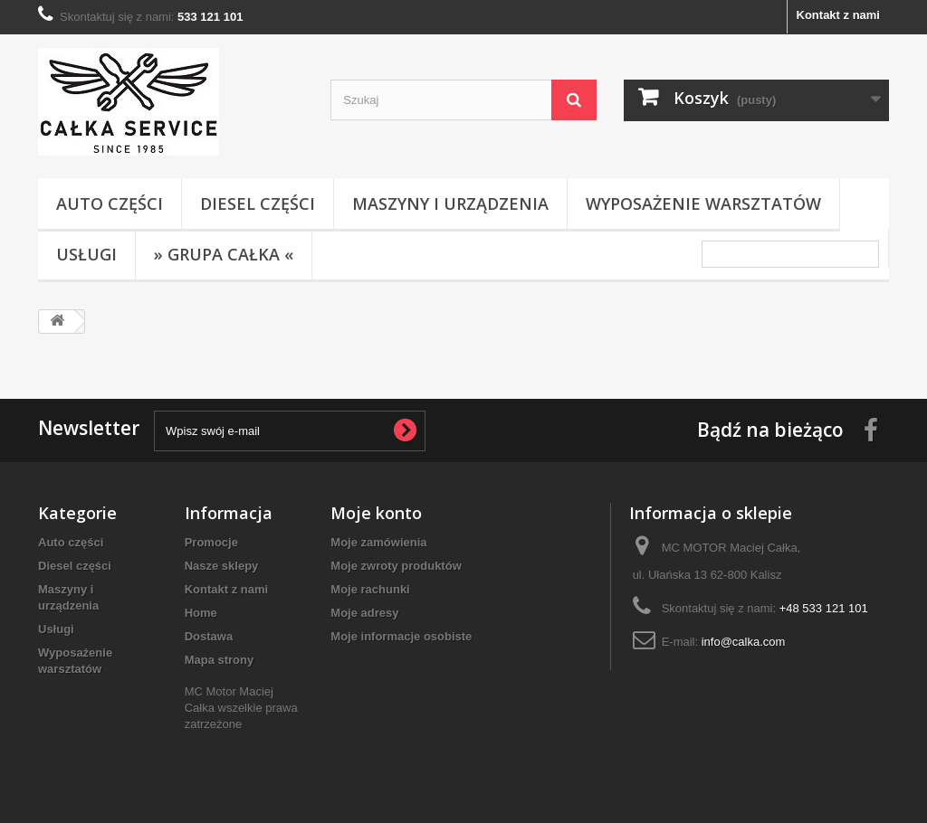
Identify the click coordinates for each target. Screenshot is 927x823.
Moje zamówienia (378, 542)
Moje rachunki (369, 589)
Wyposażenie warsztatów (703, 203)
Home (201, 613)
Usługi (86, 254)
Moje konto (376, 513)
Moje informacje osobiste (401, 636)
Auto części (109, 203)
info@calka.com (744, 641)
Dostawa (209, 636)
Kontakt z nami (838, 15)
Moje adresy (364, 613)
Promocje (211, 542)
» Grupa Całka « (223, 254)
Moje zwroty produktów (395, 565)
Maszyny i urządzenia (450, 203)
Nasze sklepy (222, 565)
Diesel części (257, 203)
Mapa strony (219, 660)
